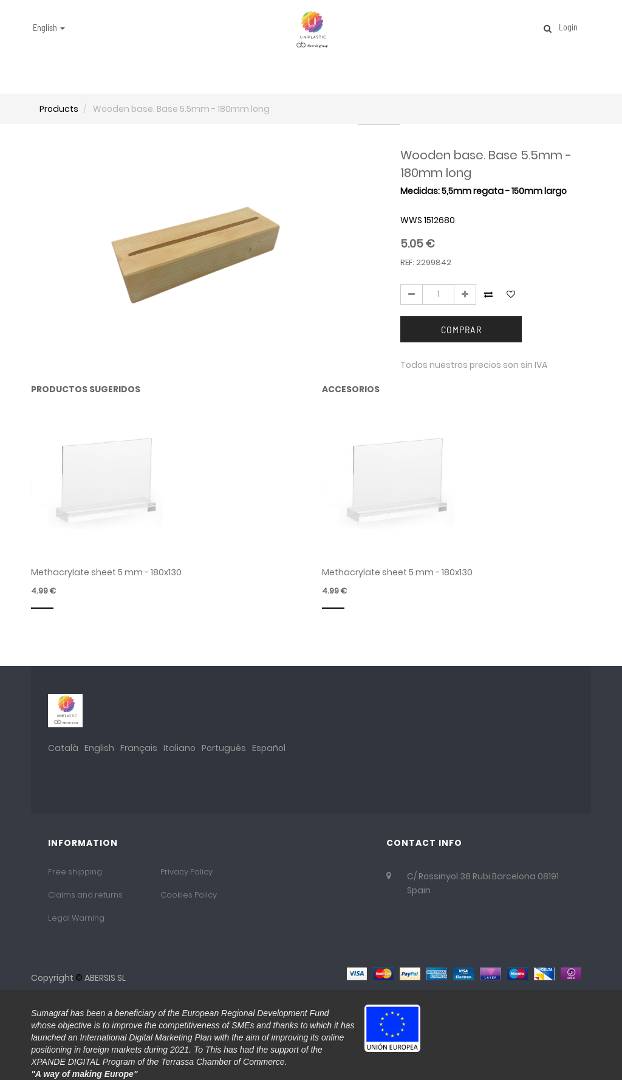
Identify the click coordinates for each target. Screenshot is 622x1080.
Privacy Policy (186, 872)
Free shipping (75, 872)
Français (138, 748)
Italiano (179, 748)
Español (268, 748)
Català (63, 748)
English (99, 748)
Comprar (461, 329)
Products (58, 109)
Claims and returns (85, 895)
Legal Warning (76, 918)
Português (224, 748)
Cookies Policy (188, 895)
